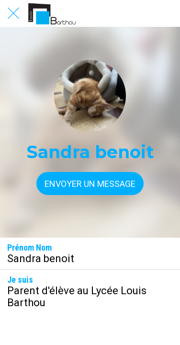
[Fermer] (13, 13)
